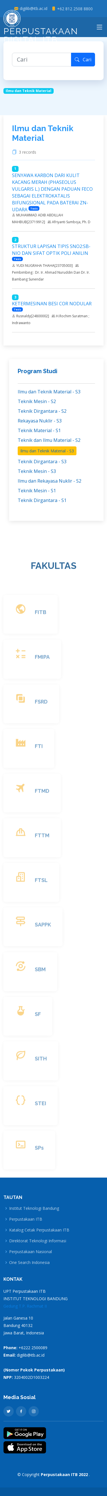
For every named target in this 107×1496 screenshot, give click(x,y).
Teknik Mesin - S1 (37, 490)
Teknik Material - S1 (39, 430)
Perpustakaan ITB (25, 1219)
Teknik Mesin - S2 (37, 401)
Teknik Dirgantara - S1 (42, 500)
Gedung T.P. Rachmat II (25, 1306)
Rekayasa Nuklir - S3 (40, 421)
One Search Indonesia (29, 1263)
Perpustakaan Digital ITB (40, 29)
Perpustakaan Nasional (30, 1252)
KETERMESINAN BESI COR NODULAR (52, 303)
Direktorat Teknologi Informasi (37, 1241)
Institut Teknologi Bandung (34, 1208)
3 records (29, 152)
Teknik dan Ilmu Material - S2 (49, 440)
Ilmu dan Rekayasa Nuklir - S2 (49, 481)
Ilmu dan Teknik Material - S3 (49, 392)
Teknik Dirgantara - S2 (42, 411)
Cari (83, 59)
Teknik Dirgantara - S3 (42, 461)
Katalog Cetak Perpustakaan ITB (39, 1230)
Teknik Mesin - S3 (37, 471)
